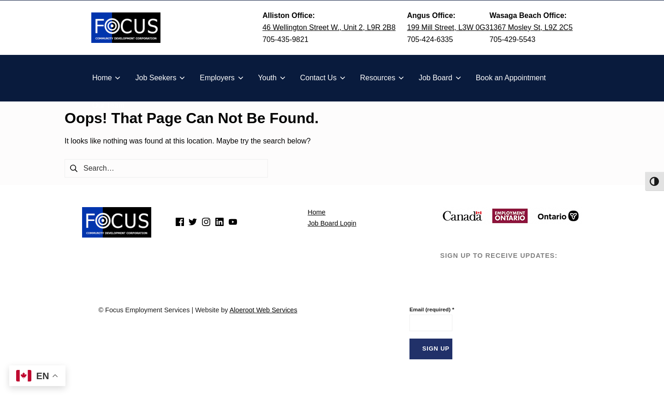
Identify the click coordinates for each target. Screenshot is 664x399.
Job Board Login (332, 223)
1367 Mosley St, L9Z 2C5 (531, 27)
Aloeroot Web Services (263, 310)
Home (317, 212)
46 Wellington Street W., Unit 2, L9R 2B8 (329, 27)
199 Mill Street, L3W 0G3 (448, 27)
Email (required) (431, 309)
